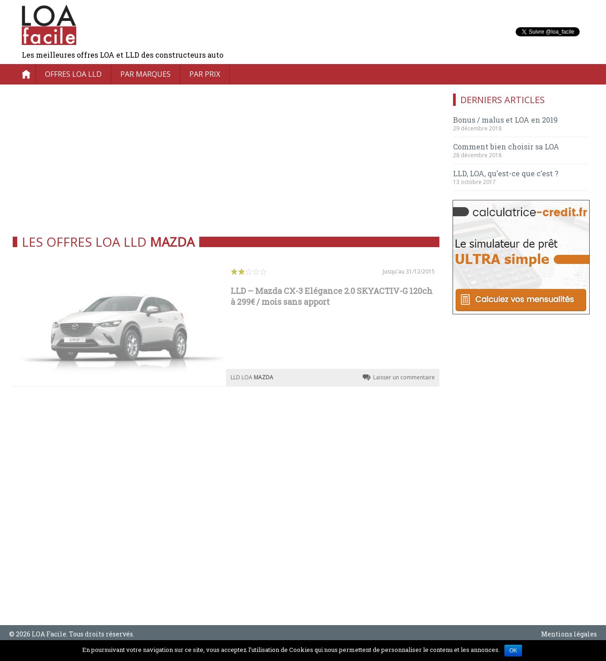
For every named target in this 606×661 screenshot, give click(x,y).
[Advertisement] (226, 157)
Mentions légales (569, 634)
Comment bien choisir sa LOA (506, 146)
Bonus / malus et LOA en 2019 (505, 119)
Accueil (26, 74)
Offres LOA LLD (73, 74)
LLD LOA (252, 377)
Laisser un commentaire (404, 377)
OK (513, 650)
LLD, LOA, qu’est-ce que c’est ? (505, 173)
